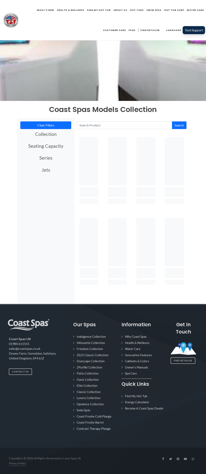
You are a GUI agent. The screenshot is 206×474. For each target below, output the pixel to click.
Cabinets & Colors (137, 361)
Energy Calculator (137, 402)
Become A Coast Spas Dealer (144, 408)
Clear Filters (45, 125)
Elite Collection (87, 385)
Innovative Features (138, 355)
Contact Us (20, 371)
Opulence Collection (90, 404)
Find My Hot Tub (136, 396)
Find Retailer (183, 360)
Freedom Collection (90, 349)
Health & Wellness (137, 343)
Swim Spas (83, 410)
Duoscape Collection (91, 361)
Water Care (132, 349)
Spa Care (131, 373)
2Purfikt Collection (89, 367)
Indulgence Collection (91, 336)
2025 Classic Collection (92, 355)
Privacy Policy (17, 463)
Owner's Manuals (136, 367)
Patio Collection (88, 373)
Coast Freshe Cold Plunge (94, 416)
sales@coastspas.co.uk (24, 348)
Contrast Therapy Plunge (94, 428)
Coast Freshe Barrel (90, 422)
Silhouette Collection (91, 343)
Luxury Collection (88, 398)
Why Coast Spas (136, 336)
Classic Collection (89, 392)
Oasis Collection (88, 379)
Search (179, 125)
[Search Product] (124, 125)
